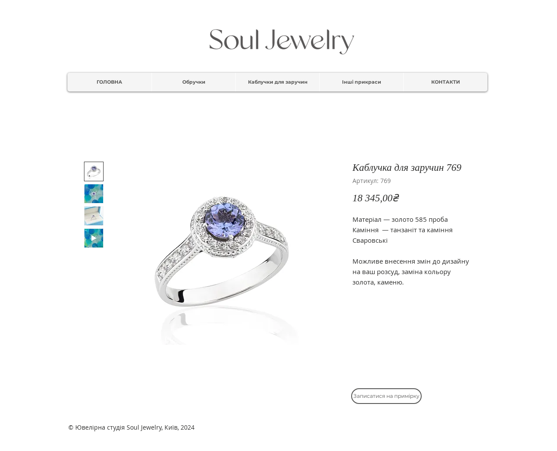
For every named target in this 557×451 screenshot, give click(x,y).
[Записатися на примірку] (386, 396)
